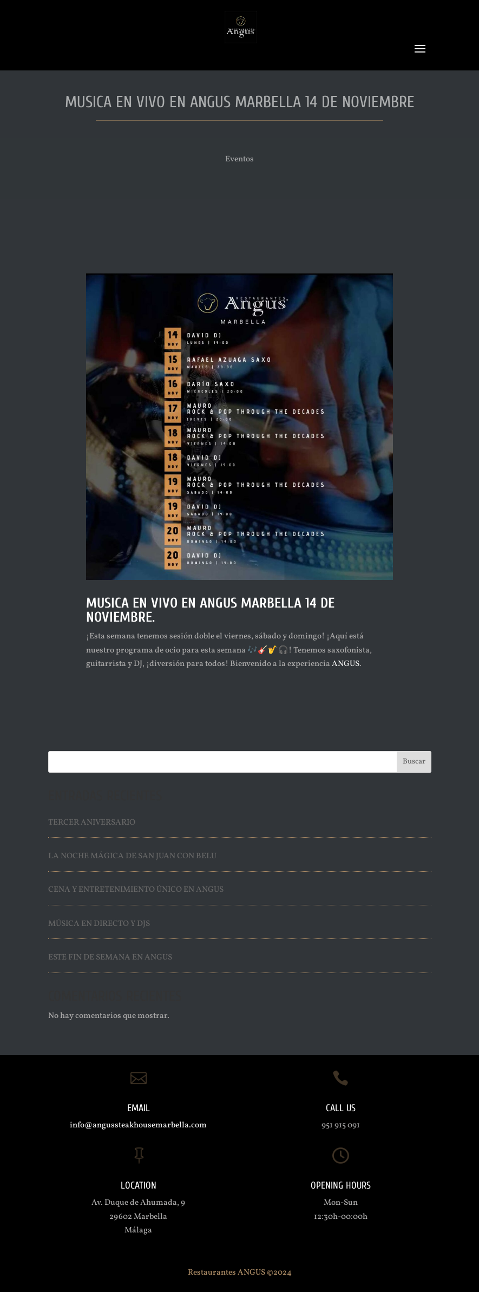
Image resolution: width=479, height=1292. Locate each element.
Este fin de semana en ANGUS (110, 957)
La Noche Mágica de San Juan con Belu (132, 856)
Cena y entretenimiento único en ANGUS (136, 890)
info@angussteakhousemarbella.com (138, 1125)
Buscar (414, 761)
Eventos (239, 159)
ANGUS (345, 664)
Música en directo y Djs (99, 924)
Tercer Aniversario (91, 822)
